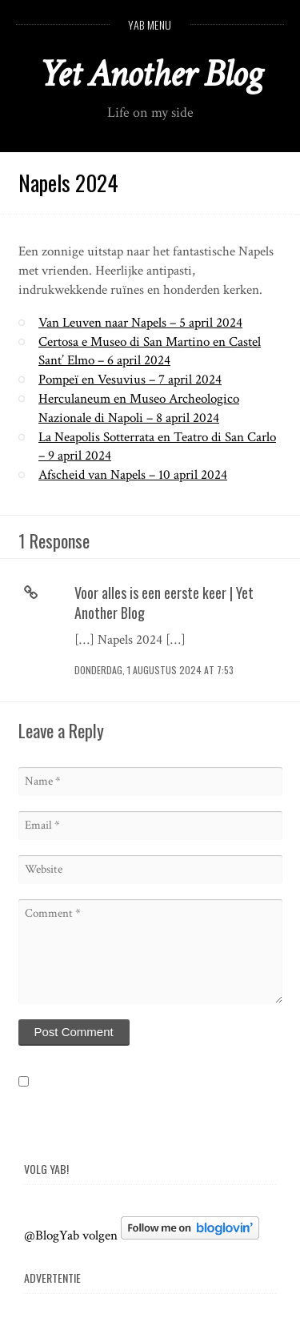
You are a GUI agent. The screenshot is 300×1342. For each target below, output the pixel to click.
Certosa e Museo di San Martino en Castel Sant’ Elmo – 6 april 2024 (149, 351)
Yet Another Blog (150, 74)
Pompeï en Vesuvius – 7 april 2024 (130, 379)
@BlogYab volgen (71, 1235)
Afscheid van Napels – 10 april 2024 (132, 475)
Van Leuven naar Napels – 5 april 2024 (140, 322)
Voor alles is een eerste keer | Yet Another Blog (164, 602)
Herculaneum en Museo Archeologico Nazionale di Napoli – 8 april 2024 (138, 408)
